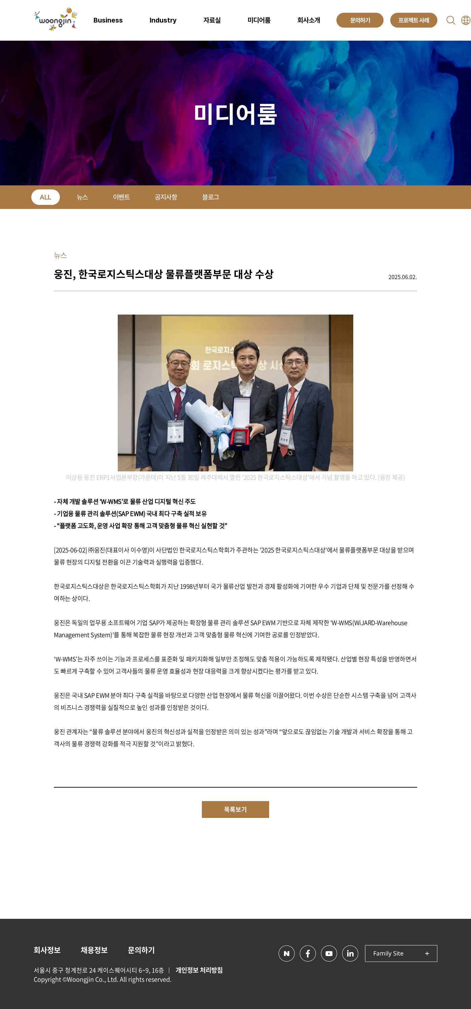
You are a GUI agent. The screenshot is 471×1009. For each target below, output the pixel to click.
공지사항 (166, 197)
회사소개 (308, 20)
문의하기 (141, 949)
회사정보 (47, 949)
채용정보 (94, 949)
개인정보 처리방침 (199, 970)
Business (108, 20)
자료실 (212, 20)
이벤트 (121, 197)
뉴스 (82, 197)
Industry (163, 20)
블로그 (210, 197)
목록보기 (235, 809)
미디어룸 (259, 20)
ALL (45, 197)
